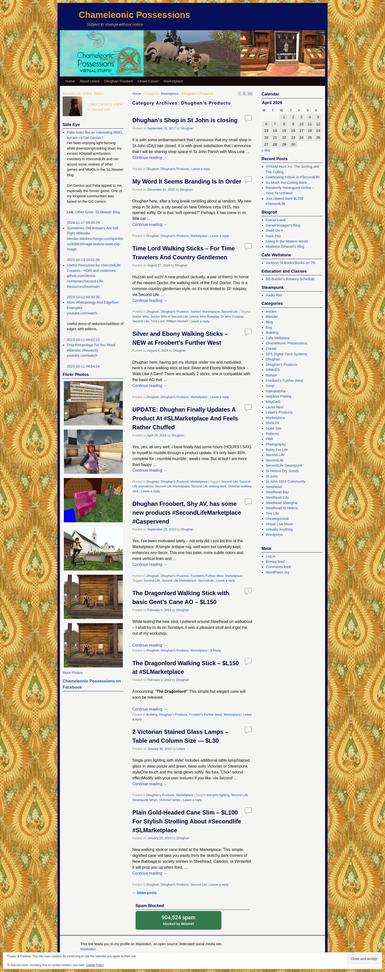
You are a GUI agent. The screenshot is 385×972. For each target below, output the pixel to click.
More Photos (73, 673)
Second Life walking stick (208, 486)
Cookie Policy (95, 965)
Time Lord (158, 321)
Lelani (181, 749)
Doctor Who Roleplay (204, 316)
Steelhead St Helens (282, 508)
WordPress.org (277, 572)
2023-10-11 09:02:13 (83, 340)
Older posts (144, 893)
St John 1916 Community (285, 481)
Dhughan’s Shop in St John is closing (185, 120)
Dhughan (187, 128)
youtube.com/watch (82, 313)
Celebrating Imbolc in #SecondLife (292, 177)
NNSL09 (272, 423)
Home (70, 81)
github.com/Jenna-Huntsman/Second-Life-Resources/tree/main (85, 281)
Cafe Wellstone (277, 338)
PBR (269, 439)
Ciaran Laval (276, 220)
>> (250, 93)
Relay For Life (277, 450)
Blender (272, 317)
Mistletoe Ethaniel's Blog (285, 246)
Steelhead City (277, 497)
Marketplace (173, 81)
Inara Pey (273, 236)
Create (271, 349)
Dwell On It (274, 230)
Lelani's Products (279, 412)
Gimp (270, 386)
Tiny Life (272, 513)
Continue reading (149, 157)
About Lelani (89, 81)
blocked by (178, 920)
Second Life (229, 311)
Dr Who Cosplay (232, 316)
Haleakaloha (275, 391)
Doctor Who (140, 316)
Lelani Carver (148, 81)
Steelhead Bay (277, 492)
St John (272, 476)
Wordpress (274, 535)
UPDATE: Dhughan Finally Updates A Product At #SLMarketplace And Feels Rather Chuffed (185, 418)
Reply (215, 650)
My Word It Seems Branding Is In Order (186, 181)
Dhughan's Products (175, 169)
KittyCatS (273, 402)
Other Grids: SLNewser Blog (97, 212)
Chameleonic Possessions (134, 15)
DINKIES (273, 370)
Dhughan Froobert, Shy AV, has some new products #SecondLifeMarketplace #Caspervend (186, 512)
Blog (269, 322)
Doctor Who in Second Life (169, 316)
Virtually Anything (279, 529)
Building (151, 714)
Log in (270, 556)
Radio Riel (274, 295)
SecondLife (206, 580)
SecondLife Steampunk (284, 465)
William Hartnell (177, 321)
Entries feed (275, 562)
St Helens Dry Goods (282, 471)
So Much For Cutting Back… (288, 183)
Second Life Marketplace (172, 486)
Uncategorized (277, 519)
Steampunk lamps (144, 800)
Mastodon (88, 949)
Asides (271, 311)
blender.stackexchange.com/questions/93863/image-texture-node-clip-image (95, 244)
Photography (276, 444)
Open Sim (273, 428)
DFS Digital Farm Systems (286, 354)
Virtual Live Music (279, 524)
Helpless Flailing (278, 396)
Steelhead (274, 487)
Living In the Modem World (287, 241)
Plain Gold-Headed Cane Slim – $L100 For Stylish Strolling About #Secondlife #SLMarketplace (186, 821)
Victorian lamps (169, 800)
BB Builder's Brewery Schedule (290, 279)
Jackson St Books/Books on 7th (290, 263)
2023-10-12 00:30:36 (83, 297)
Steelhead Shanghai (282, 503)
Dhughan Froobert (118, 81)
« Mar (266, 150)
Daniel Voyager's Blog (283, 225)
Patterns (272, 434)
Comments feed (278, 567)
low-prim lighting (218, 795)
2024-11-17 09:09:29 (83, 223)
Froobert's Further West (207, 576)
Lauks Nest (274, 407)
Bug (269, 327)
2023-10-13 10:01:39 (83, 260)
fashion (196, 311)
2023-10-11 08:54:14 (83, 366)
